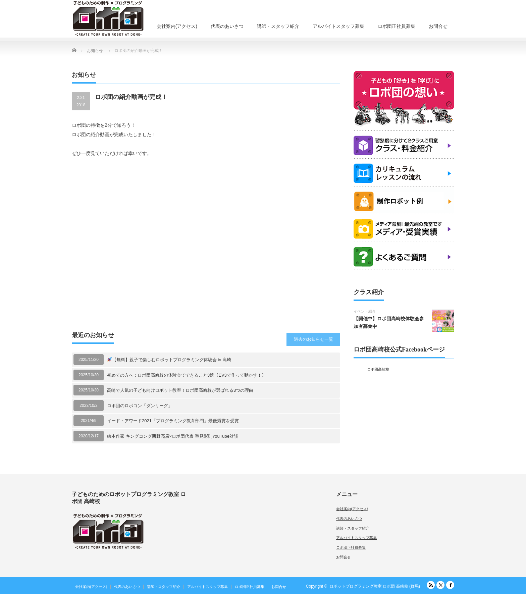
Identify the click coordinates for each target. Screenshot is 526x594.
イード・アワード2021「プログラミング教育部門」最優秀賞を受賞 (173, 420)
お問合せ (438, 26)
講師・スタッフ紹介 (278, 26)
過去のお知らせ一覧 (313, 339)
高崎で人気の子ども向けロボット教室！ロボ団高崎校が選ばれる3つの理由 (180, 390)
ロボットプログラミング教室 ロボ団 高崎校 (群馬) (374, 586)
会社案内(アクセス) (177, 26)
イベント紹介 (365, 311)
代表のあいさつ (227, 26)
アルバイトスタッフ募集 (338, 26)
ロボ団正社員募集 (396, 26)
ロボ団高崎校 (378, 369)
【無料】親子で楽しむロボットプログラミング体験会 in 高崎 (169, 359)
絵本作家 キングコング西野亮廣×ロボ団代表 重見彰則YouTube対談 (172, 436)
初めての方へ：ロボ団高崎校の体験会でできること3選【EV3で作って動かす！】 (186, 375)
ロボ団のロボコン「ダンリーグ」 (139, 405)
